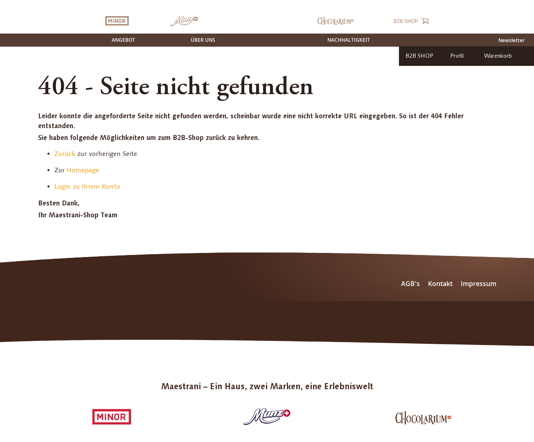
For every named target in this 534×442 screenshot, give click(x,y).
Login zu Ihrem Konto (87, 186)
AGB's (410, 283)
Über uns (203, 39)
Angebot (123, 39)
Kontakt (440, 283)
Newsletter (511, 40)
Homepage (83, 170)
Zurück (64, 154)
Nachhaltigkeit (348, 39)
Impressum (478, 283)
